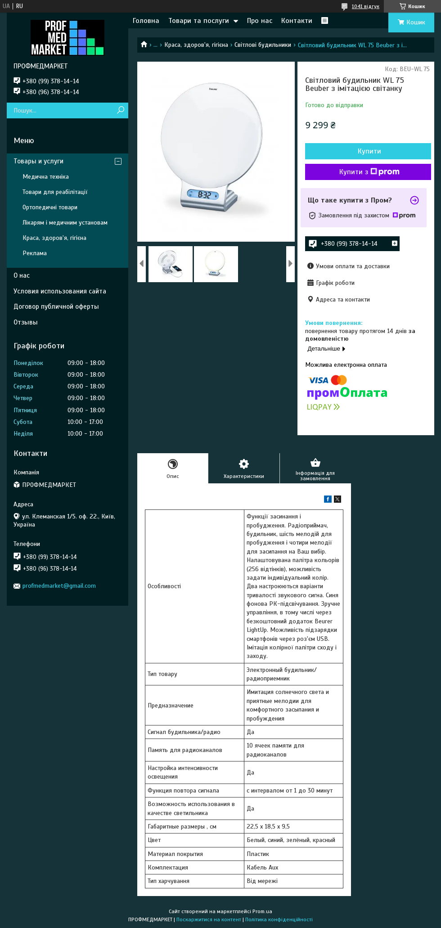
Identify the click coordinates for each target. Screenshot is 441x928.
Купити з (369, 171)
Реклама (34, 253)
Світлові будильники (262, 45)
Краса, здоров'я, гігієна (196, 45)
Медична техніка (45, 176)
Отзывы (26, 322)
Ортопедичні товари (49, 207)
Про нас (259, 20)
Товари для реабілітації (55, 192)
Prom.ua (262, 911)
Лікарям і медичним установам (65, 222)
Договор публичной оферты (56, 306)
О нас (22, 275)
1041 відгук (365, 6)
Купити (369, 151)
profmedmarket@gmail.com (59, 586)
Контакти (296, 20)
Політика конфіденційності (279, 919)
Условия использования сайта (60, 291)
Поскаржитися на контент (208, 919)
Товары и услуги (38, 161)
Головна (146, 20)
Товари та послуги (198, 20)
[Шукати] (120, 110)
